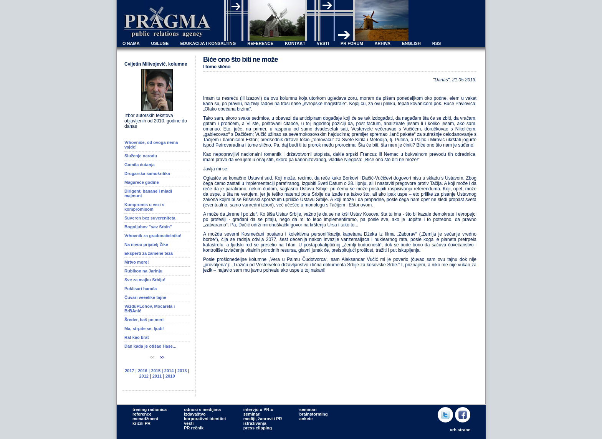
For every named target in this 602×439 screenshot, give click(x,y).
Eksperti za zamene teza (148, 253)
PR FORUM (352, 43)
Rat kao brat (136, 337)
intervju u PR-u (258, 409)
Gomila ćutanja (139, 164)
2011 (157, 376)
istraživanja (254, 423)
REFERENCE (260, 43)
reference (142, 414)
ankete (306, 418)
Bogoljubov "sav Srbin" (148, 226)
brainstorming (313, 414)
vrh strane (460, 429)
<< (153, 357)
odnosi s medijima (202, 409)
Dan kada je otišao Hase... (150, 346)
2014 (169, 370)
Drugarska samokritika (147, 173)
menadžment (145, 418)
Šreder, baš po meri (144, 319)
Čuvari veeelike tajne (145, 297)
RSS (436, 43)
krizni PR (141, 423)
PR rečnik (193, 428)
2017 (129, 370)
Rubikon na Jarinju (143, 271)
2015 (155, 370)
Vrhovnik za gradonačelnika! (153, 235)
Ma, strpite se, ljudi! (144, 328)
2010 (170, 376)
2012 (143, 376)
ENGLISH (411, 43)
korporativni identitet (205, 418)
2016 (142, 370)
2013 (182, 370)
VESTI (323, 43)
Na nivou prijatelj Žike (146, 244)
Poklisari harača (140, 288)
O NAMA (131, 43)
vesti (189, 423)
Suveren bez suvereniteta (149, 218)
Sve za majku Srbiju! (144, 279)
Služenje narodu (140, 155)
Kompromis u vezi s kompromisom (144, 206)
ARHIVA (382, 43)
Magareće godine (141, 182)
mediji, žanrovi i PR (262, 418)
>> (162, 357)
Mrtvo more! (136, 262)
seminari (252, 414)
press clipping (257, 428)
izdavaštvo (194, 414)
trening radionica (149, 409)
